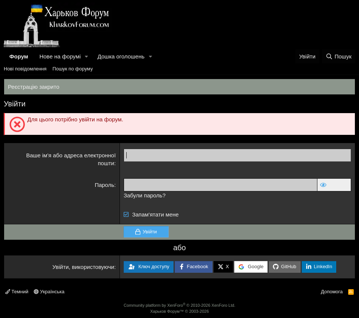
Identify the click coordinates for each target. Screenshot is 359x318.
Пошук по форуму (72, 69)
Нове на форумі (60, 56)
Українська (49, 291)
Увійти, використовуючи (83, 267)
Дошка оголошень (120, 56)
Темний (16, 291)
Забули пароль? (145, 195)
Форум (18, 56)
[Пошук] (338, 56)
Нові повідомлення (25, 69)
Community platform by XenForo (179, 305)
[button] (86, 56)
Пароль (104, 185)
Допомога (332, 291)
